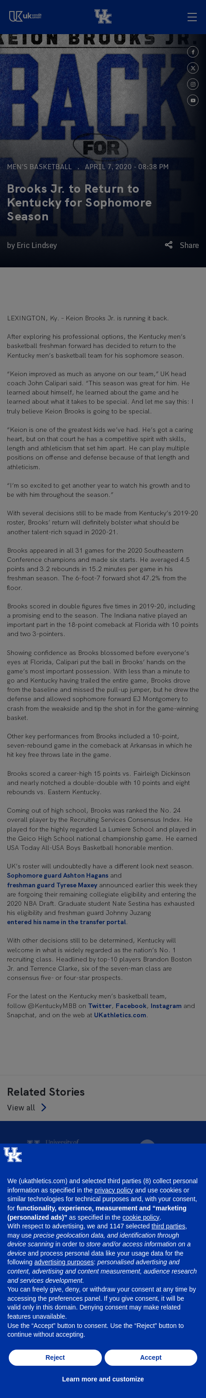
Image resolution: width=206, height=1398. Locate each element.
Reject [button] (55, 1357)
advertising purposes (64, 1262)
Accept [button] (151, 1357)
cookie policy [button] (141, 1217)
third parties (168, 1226)
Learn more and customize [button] (103, 1379)
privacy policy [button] (113, 1190)
